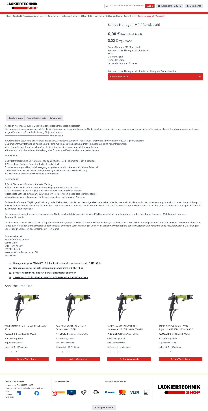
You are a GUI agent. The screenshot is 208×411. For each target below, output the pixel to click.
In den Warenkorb (26, 362)
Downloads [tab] (55, 121)
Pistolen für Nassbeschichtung (27, 20)
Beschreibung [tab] (15, 121)
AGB (8, 395)
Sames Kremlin (139, 20)
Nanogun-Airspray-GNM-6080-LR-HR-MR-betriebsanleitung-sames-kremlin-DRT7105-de (57, 267)
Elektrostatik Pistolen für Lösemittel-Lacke (112, 20)
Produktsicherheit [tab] (36, 121)
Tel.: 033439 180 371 (25, 389)
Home (9, 20)
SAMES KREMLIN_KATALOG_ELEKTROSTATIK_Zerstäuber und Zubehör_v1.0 (50, 281)
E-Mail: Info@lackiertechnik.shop (31, 392)
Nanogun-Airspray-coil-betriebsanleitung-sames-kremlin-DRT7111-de (48, 271)
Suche (150, 7)
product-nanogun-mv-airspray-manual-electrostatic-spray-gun (44, 276)
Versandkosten (16, 346)
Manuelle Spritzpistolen (53, 20)
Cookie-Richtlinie (10, 399)
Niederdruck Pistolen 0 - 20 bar (78, 20)
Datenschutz (11, 392)
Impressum (11, 389)
